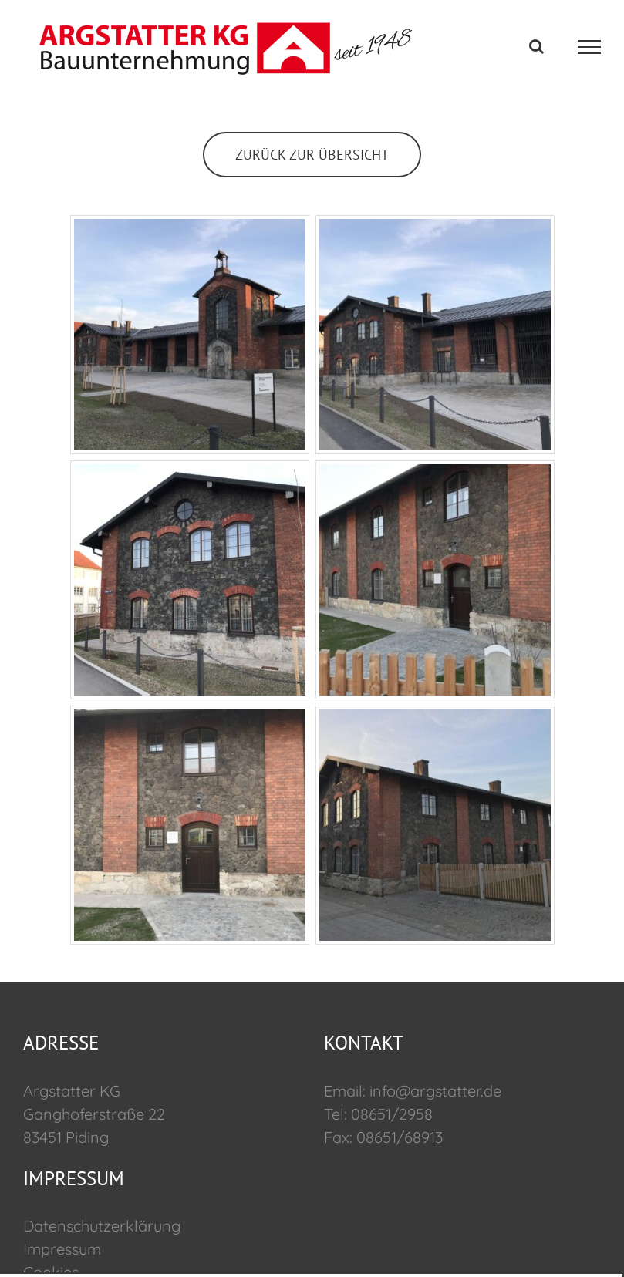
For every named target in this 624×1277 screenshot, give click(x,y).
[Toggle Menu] (590, 47)
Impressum (62, 1248)
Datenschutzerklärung (101, 1225)
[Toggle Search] (536, 46)
